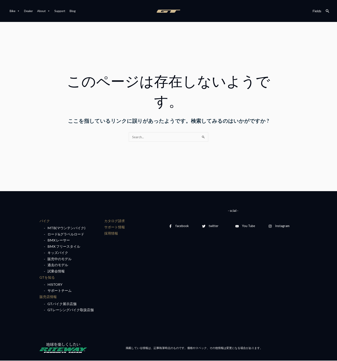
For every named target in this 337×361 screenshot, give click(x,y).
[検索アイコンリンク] (327, 11)
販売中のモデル (59, 259)
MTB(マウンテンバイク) (66, 228)
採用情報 (111, 233)
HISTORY (54, 285)
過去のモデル (57, 265)
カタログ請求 (114, 221)
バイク (45, 221)
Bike (15, 11)
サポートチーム (59, 291)
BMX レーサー (58, 240)
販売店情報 (48, 297)
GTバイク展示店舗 (62, 304)
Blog (73, 11)
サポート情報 (114, 227)
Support (59, 11)
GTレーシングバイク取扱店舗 (70, 310)
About (43, 11)
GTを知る (47, 277)
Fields (316, 11)
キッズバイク (57, 253)
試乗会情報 (56, 271)
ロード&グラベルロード (65, 234)
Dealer (28, 11)
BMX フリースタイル (63, 246)
